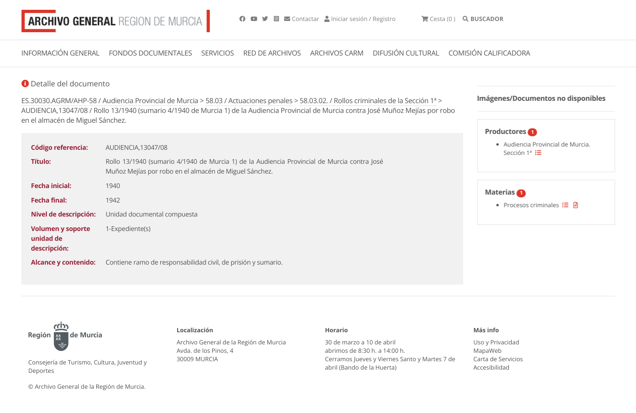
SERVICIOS (217, 53)
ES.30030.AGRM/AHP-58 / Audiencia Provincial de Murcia (110, 100)
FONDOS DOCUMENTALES (150, 53)
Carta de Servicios (498, 359)
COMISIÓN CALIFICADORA (489, 53)
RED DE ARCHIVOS (272, 53)
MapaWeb (487, 350)
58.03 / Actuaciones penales (249, 100)
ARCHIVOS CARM (337, 53)
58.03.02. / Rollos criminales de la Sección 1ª (368, 100)
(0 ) (438, 18)
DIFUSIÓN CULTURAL (406, 53)
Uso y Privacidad (496, 342)
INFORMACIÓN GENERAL (60, 53)
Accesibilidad (491, 367)
